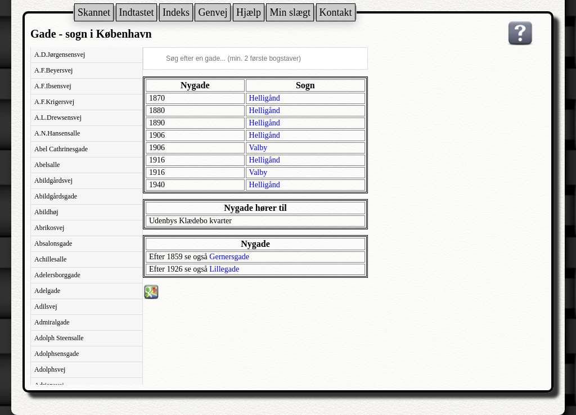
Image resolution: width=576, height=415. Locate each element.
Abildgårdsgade (55, 196)
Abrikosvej (49, 228)
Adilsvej (45, 306)
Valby (258, 147)
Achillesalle (50, 259)
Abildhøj (46, 212)
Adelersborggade (57, 275)
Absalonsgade (53, 243)
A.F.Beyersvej (53, 70)
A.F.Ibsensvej (52, 86)
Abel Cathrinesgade (61, 149)
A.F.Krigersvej (54, 102)
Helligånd (264, 98)
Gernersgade (229, 256)
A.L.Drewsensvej (58, 117)
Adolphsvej (49, 369)
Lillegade (224, 269)
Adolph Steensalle (59, 338)
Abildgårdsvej (53, 180)
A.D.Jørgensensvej (59, 54)
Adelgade (47, 291)
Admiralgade (52, 322)
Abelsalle (47, 165)
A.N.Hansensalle (57, 133)
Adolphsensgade (56, 354)
